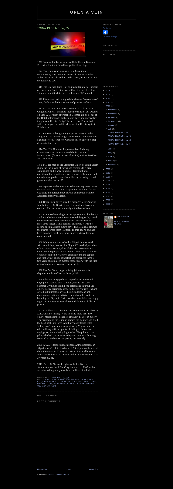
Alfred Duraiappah (69, 380)
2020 (108, 106)
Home (68, 469)
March (111, 160)
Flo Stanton (107, 28)
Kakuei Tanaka (89, 382)
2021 (108, 102)
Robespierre (60, 384)
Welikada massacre (47, 386)
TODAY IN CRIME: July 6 (119, 144)
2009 (108, 204)
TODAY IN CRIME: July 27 (119, 132)
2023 (108, 94)
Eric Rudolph (49, 382)
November (113, 113)
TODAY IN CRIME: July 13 (119, 140)
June (110, 149)
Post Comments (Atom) (59, 474)
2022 (108, 98)
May (110, 153)
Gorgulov (77, 382)
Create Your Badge (110, 37)
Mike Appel (42, 384)
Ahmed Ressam (52, 380)
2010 (108, 200)
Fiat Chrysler (64, 382)
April (110, 156)
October (112, 117)
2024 (108, 91)
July (110, 129)
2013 (108, 188)
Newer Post (42, 469)
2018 (108, 169)
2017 (108, 173)
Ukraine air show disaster (80, 384)
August (111, 125)
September (113, 121)
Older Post (93, 469)
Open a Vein (86, 12)
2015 (108, 181)
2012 (108, 192)
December (113, 109)
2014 (108, 184)
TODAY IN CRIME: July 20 (119, 136)
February (112, 164)
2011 (108, 196)
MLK (50, 384)
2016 (108, 177)
